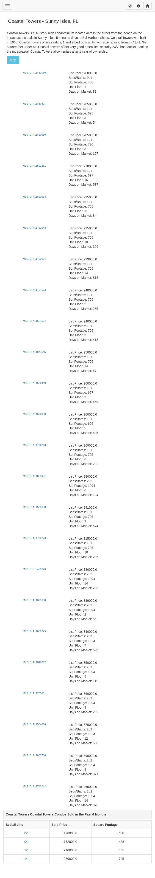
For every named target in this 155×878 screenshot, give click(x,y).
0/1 (26, 833)
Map (13, 60)
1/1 (26, 850)
